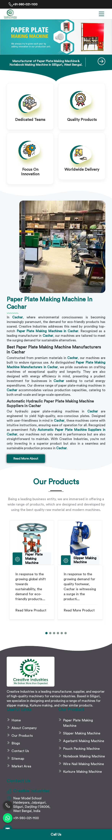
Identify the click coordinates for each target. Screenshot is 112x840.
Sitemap (17, 758)
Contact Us (20, 751)
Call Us (56, 834)
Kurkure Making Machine (82, 771)
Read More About (25, 458)
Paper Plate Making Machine (78, 723)
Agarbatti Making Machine (83, 741)
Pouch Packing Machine (81, 748)
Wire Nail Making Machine (83, 764)
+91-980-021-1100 (23, 4)
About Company (24, 728)
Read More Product (30, 610)
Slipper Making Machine (81, 733)
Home (16, 720)
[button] (46, 633)
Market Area (21, 766)
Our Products (22, 735)
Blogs (15, 743)
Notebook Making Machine (84, 756)
